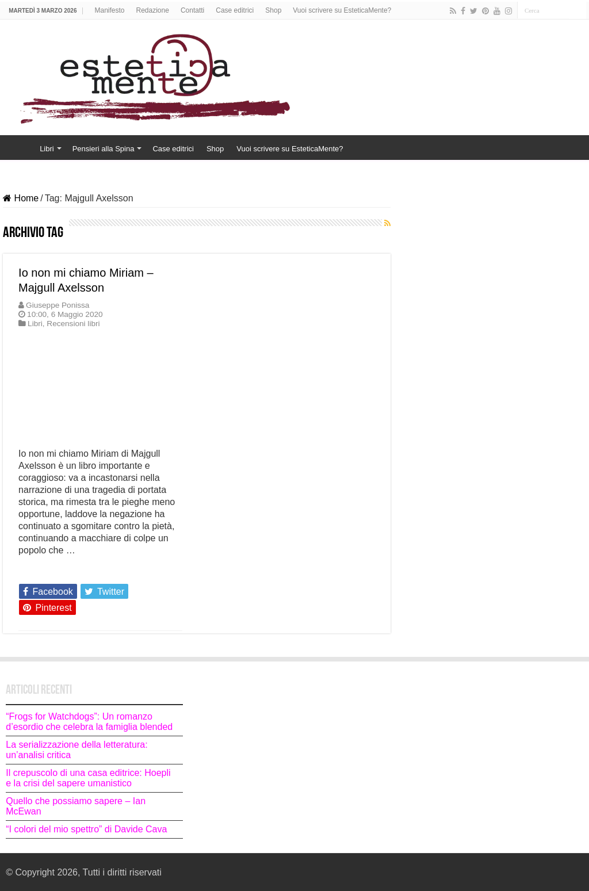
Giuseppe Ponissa (57, 305)
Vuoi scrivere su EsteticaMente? (342, 10)
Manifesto (109, 10)
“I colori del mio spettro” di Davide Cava (86, 829)
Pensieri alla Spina (103, 148)
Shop (273, 10)
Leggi (33, 571)
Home (18, 147)
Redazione (152, 10)
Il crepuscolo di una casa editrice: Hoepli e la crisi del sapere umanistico (88, 778)
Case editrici (235, 10)
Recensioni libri (73, 323)
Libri (47, 148)
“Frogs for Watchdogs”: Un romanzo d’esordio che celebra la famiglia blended (89, 722)
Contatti (192, 10)
